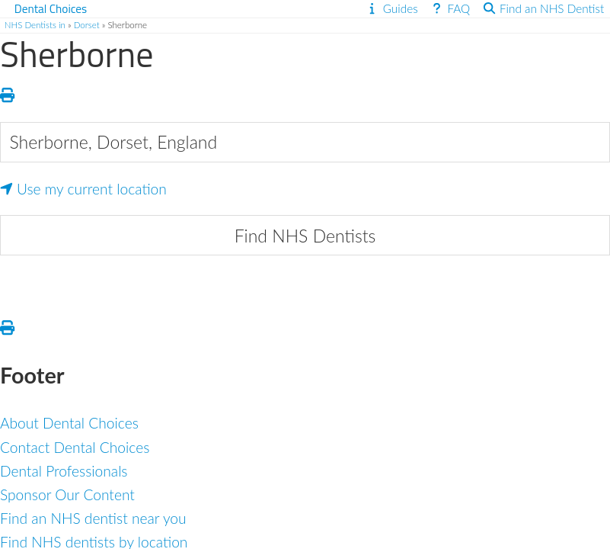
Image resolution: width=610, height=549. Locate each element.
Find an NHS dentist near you (93, 518)
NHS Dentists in (35, 25)
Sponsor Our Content (67, 494)
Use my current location (83, 188)
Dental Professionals (64, 471)
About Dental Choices (69, 423)
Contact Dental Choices (74, 447)
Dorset (87, 25)
